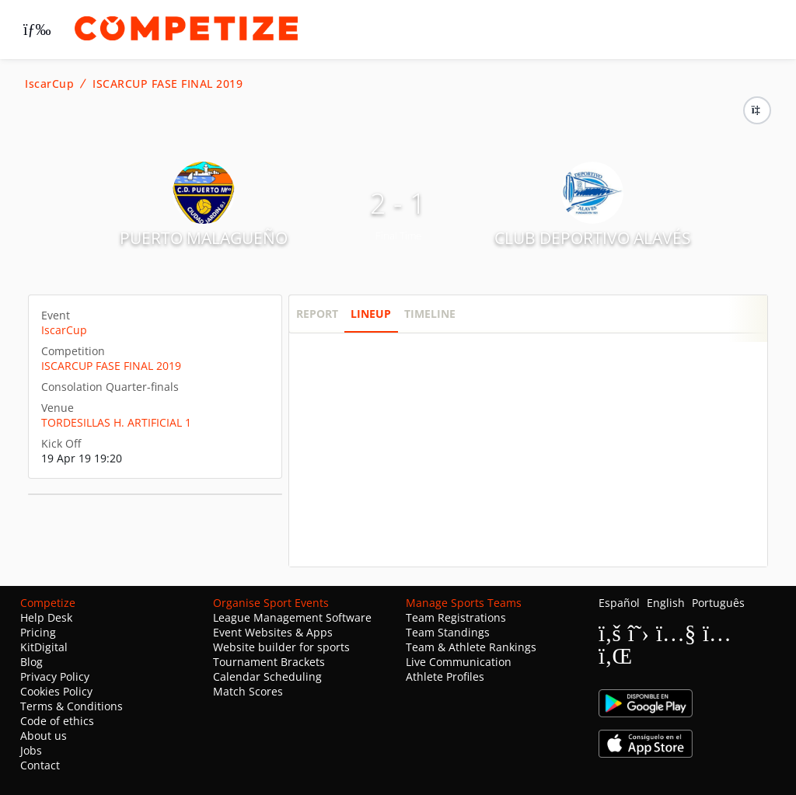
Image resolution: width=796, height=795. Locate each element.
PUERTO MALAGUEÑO (204, 238)
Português (718, 602)
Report (317, 313)
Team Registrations (456, 617)
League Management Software (292, 617)
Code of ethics (57, 720)
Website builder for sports (281, 647)
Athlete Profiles (445, 676)
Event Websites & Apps (273, 632)
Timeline (430, 313)
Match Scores (248, 691)
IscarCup (49, 84)
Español (619, 602)
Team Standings (448, 632)
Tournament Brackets (269, 661)
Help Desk (46, 617)
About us (43, 735)
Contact (40, 765)
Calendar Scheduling (267, 676)
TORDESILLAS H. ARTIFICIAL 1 (116, 422)
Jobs (31, 750)
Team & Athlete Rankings (471, 647)
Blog (31, 661)
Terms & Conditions (71, 706)
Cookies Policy (56, 691)
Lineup (371, 313)
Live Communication (458, 661)
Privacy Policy (54, 676)
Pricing (38, 632)
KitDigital (44, 647)
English (666, 602)
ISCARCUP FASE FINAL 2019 (168, 84)
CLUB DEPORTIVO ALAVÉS (592, 238)
